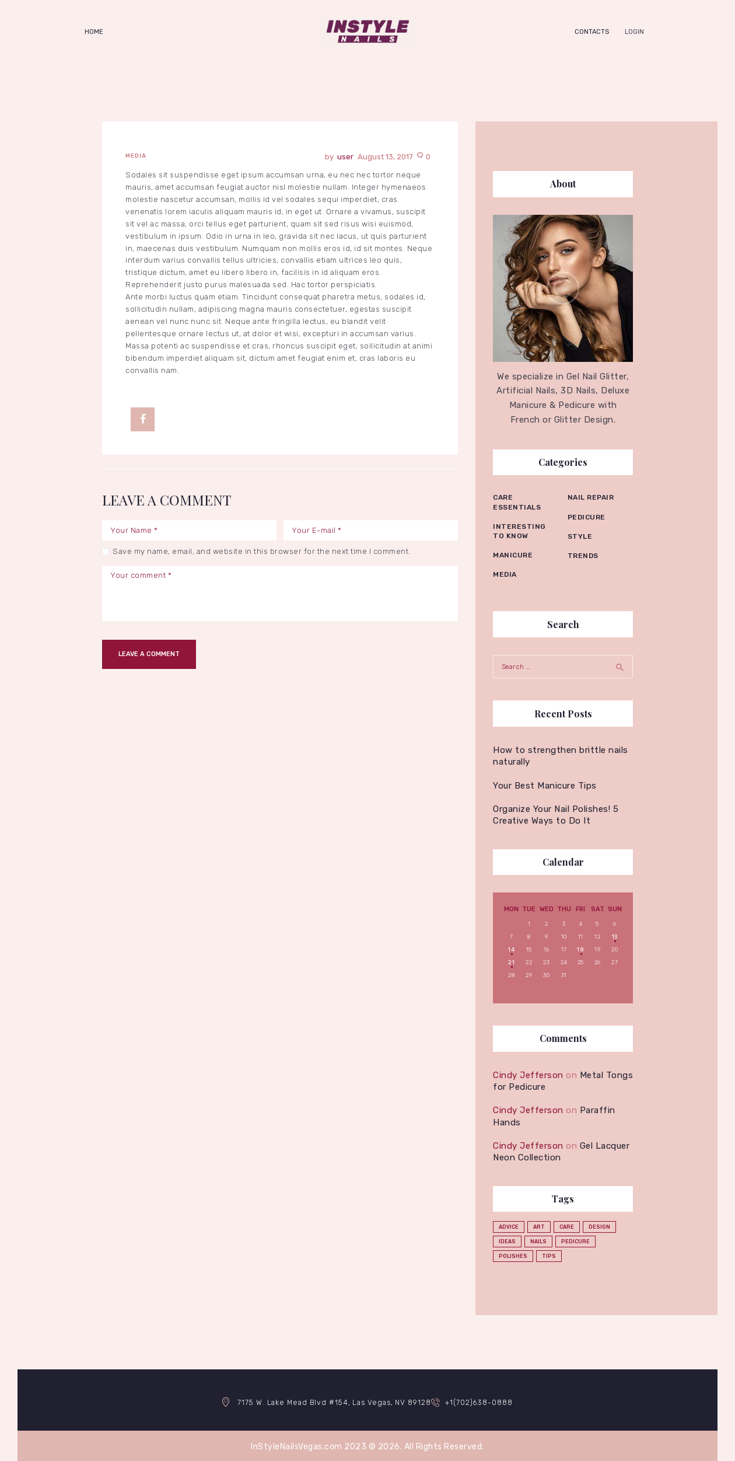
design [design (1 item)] (599, 1225)
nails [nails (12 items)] (538, 1239)
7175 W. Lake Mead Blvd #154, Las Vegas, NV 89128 (332, 1399)
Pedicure (587, 517)
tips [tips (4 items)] (549, 1254)
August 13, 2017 (385, 156)
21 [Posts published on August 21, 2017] (511, 959)
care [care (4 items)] (566, 1225)
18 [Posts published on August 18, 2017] (580, 946)
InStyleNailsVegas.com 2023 (308, 1444)
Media (135, 155)
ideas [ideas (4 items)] (507, 1239)
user (346, 156)
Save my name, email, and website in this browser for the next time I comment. (262, 551)
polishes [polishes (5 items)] (513, 1254)
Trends (583, 556)
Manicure (513, 555)
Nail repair (591, 497)
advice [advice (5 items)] (509, 1225)
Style (580, 536)
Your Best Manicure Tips (545, 782)
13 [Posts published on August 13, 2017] (615, 933)
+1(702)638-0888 (483, 1399)
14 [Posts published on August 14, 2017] (511, 946)
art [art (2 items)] (539, 1225)
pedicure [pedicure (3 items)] (575, 1239)
